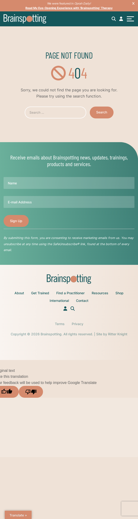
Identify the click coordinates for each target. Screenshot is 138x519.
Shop (119, 293)
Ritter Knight (117, 334)
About (19, 293)
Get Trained (40, 293)
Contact (82, 301)
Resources (100, 293)
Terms (60, 324)
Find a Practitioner (70, 293)
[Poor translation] (31, 392)
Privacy (77, 324)
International (59, 301)
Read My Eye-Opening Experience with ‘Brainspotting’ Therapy (69, 8)
